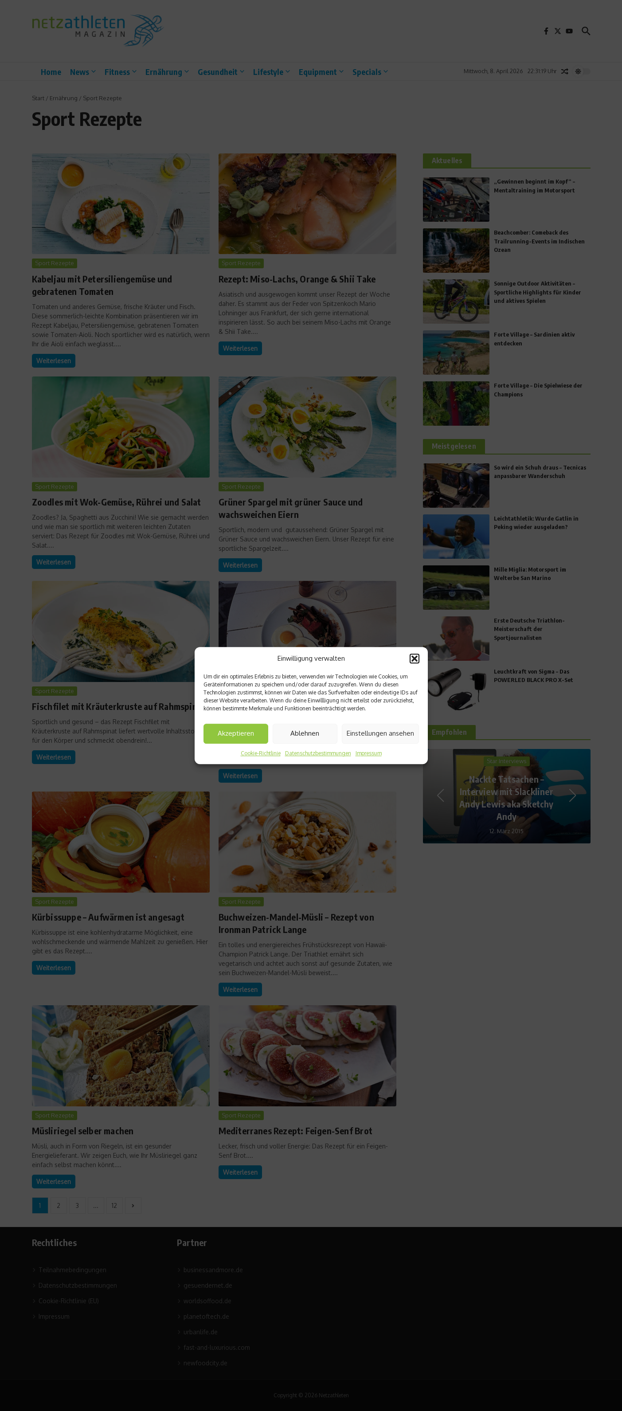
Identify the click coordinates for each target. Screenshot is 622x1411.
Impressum (369, 753)
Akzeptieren (236, 733)
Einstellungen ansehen (380, 733)
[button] (414, 659)
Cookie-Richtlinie (261, 753)
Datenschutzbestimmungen (318, 753)
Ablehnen (304, 733)
